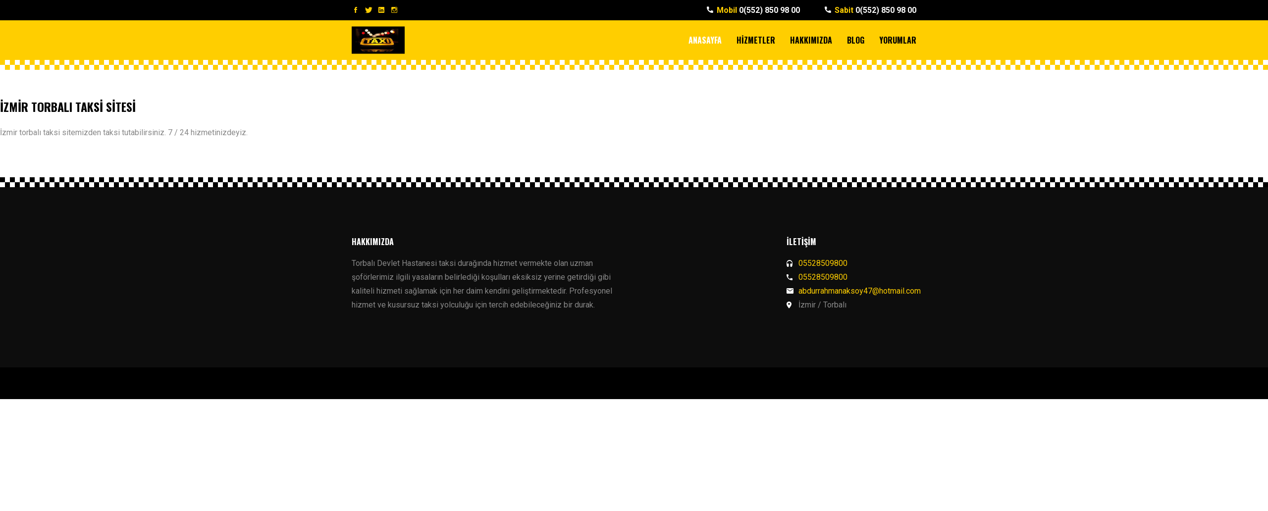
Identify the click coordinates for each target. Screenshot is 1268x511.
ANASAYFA (705, 40)
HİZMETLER (756, 40)
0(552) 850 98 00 (758, 10)
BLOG (855, 40)
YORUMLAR (897, 40)
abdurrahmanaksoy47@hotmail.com (859, 291)
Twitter (368, 10)
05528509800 (822, 263)
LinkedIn (381, 10)
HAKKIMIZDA (811, 40)
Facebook (356, 10)
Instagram (394, 10)
